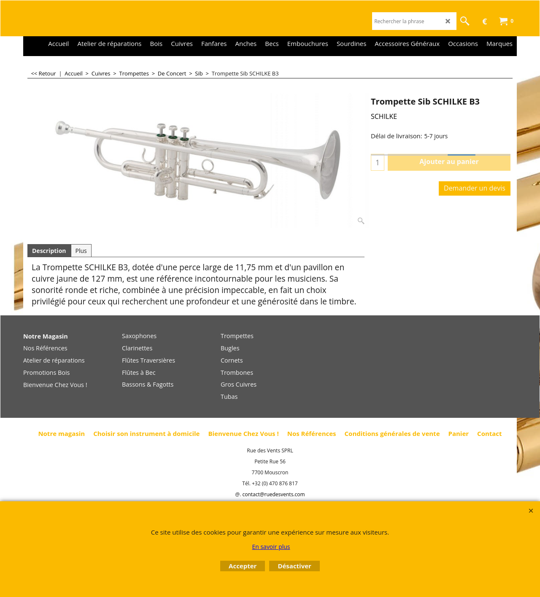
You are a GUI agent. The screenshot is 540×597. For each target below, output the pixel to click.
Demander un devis (474, 188)
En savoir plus (271, 547)
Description (49, 251)
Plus (81, 251)
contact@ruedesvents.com (273, 494)
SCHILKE (384, 116)
